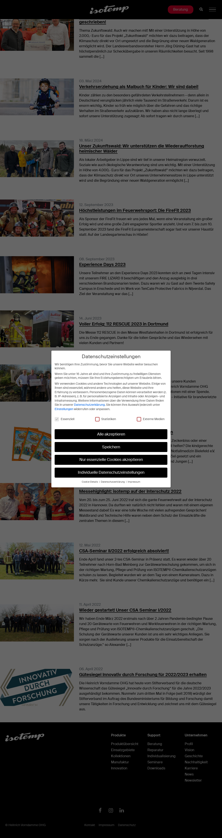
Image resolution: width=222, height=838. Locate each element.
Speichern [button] (111, 447)
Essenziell (64, 419)
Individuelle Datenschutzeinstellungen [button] (111, 472)
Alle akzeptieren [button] (111, 434)
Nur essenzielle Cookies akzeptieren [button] (111, 459)
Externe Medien (151, 419)
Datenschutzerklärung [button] (113, 481)
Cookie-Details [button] (90, 481)
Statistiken (105, 419)
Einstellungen (64, 409)
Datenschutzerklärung (89, 405)
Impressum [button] (134, 481)
